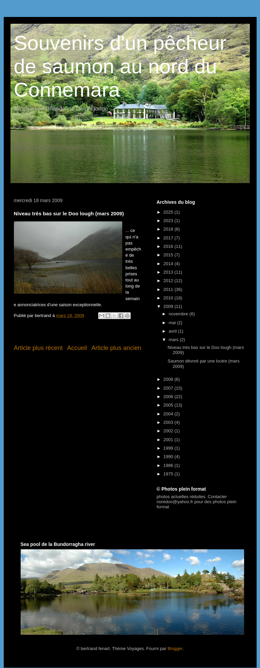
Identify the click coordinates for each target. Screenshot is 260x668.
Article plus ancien (116, 348)
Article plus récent (38, 348)
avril (173, 331)
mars (174, 339)
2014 (169, 263)
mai (173, 322)
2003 (169, 422)
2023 (169, 220)
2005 (169, 405)
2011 (169, 289)
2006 (169, 396)
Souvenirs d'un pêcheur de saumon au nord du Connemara (120, 66)
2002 (169, 430)
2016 (169, 246)
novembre (179, 313)
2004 (169, 413)
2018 (169, 229)
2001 (169, 439)
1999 (169, 448)
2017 (169, 237)
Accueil (77, 348)
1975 (169, 473)
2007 (169, 388)
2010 (169, 297)
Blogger (175, 648)
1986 (169, 465)
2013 (169, 272)
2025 (169, 212)
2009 (169, 306)
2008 (169, 379)
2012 (169, 280)
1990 (169, 456)
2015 (169, 254)
